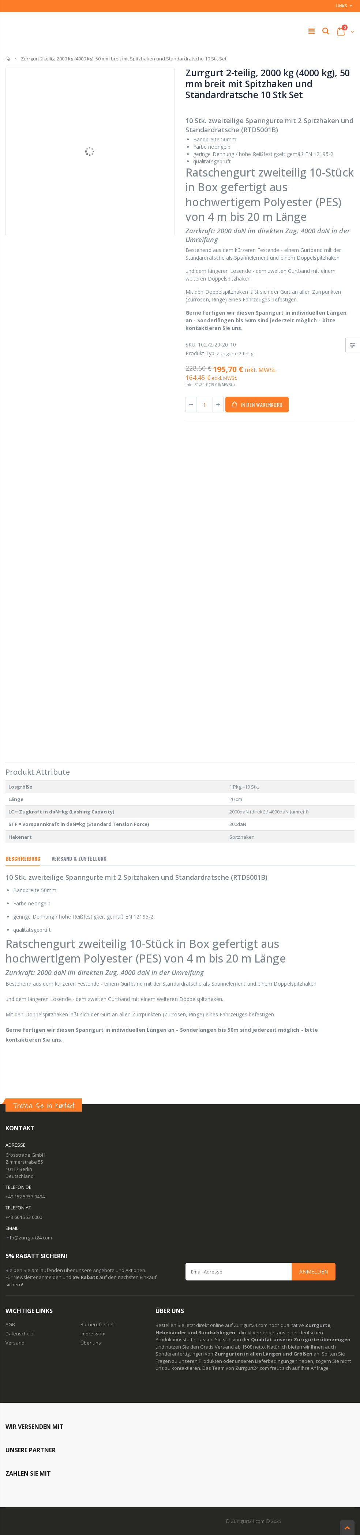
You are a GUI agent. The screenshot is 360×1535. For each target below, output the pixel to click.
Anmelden (313, 1271)
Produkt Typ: (200, 353)
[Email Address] (260, 1271)
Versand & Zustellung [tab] (79, 858)
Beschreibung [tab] (22, 858)
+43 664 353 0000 (23, 1217)
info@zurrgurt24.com (28, 1237)
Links (341, 5)
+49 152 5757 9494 (25, 1196)
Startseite (8, 58)
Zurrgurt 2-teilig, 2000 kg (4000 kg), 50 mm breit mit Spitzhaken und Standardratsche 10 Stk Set (267, 83)
